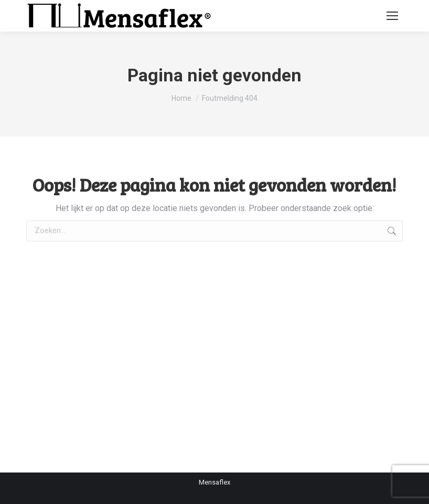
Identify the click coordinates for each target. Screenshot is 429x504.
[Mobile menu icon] (392, 15)
